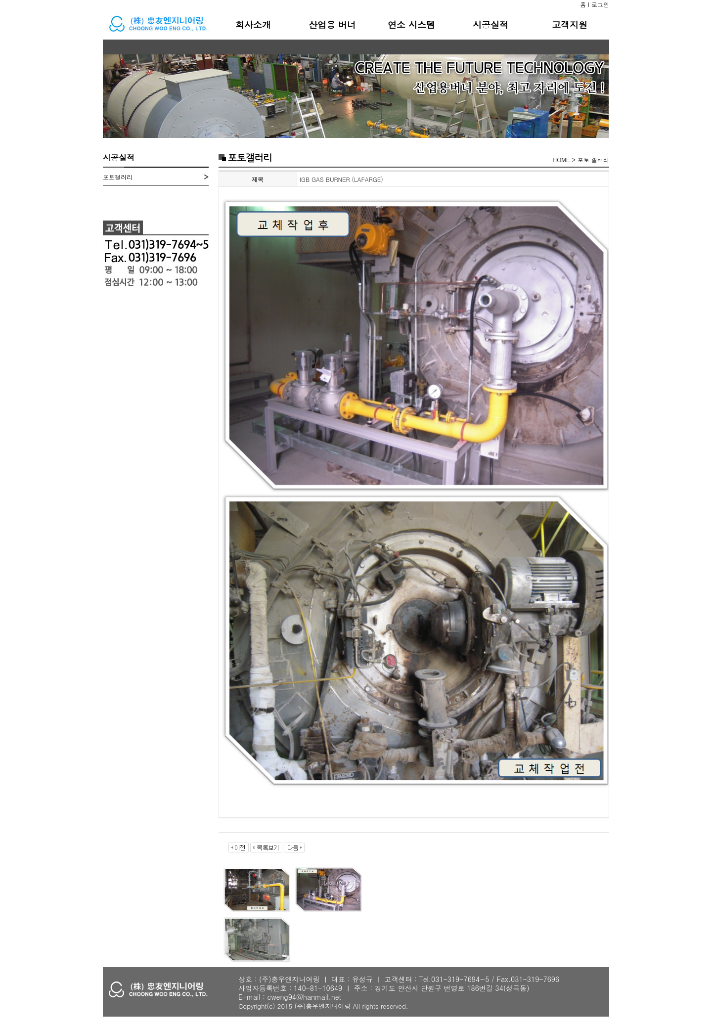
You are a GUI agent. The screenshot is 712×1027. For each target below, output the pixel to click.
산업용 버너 (332, 24)
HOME (561, 159)
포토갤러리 (118, 177)
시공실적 (490, 24)
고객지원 (569, 24)
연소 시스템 (411, 24)
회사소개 (253, 24)
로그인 (600, 4)
